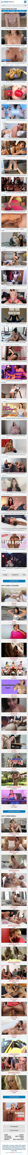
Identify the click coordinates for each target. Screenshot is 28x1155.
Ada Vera (14, 881)
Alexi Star (14, 900)
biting (3, 158)
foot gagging (5, 268)
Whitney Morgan (14, 955)
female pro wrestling (7, 84)
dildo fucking (5, 306)
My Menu (25, 2)
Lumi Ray (14, 1028)
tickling (4, 194)
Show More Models (14, 1097)
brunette (16, 344)
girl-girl (4, 122)
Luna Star (5, 344)
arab (14, 614)
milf (14, 798)
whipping (4, 401)
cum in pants (14, 1130)
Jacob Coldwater (14, 918)
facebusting (14, 1126)
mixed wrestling (6, 532)
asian (12, 65)
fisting (4, 570)
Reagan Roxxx (14, 863)
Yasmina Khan (14, 826)
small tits (17, 65)
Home (7, 1)
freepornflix (12, 1152)
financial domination (7, 494)
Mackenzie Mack (14, 1065)
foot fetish (4, 551)
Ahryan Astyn (14, 936)
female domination (6, 363)
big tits (11, 344)
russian (14, 724)
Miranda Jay (14, 844)
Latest (4, 10)
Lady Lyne (14, 1010)
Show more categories (14, 811)
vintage (14, 632)
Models (6, 1139)
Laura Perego (14, 1047)
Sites (22, 1138)
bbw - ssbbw (5, 437)
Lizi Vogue (14, 991)
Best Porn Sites (18, 1139)
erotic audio (5, 325)
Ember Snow (6, 65)
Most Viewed (22, 10)
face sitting (5, 456)
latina (14, 743)
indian (14, 596)
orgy (14, 669)
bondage (4, 287)
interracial (14, 651)
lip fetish (4, 103)
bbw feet (4, 475)
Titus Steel (14, 1083)
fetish (14, 761)
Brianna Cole (14, 973)
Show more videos (14, 581)
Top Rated (12, 10)
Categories (8, 1138)
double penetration (14, 779)
